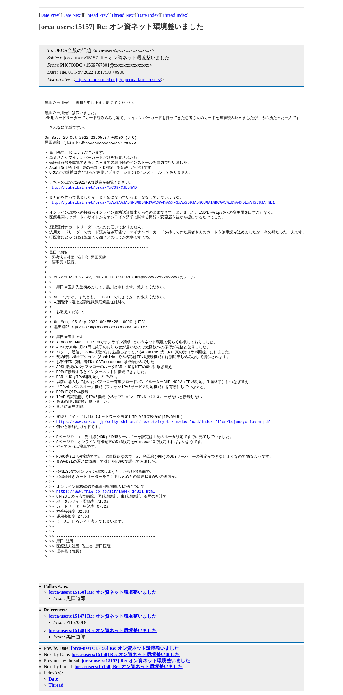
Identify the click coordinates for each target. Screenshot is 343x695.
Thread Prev (96, 15)
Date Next (71, 15)
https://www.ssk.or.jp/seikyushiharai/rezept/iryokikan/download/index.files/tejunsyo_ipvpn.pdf (163, 422)
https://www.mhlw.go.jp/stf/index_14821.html (105, 491)
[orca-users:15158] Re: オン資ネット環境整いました (103, 592)
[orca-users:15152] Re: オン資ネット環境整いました (136, 660)
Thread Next (122, 15)
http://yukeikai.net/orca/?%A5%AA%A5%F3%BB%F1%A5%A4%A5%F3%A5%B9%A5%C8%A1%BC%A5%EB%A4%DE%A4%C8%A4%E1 (162, 202)
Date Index (148, 15)
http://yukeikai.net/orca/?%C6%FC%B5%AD (93, 187)
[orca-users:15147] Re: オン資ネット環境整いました (103, 616)
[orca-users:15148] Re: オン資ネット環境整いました (103, 630)
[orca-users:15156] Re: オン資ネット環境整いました (125, 648)
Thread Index (174, 15)
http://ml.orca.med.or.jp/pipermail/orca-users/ (118, 79)
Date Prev (49, 15)
